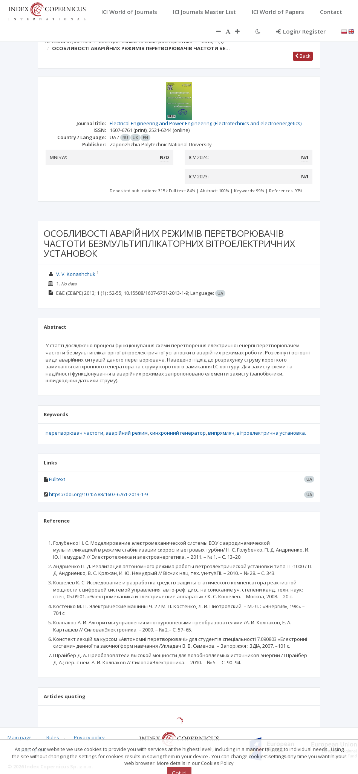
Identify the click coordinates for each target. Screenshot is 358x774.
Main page (20, 737)
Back (303, 55)
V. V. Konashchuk (75, 274)
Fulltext (57, 479)
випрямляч (221, 432)
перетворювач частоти (74, 432)
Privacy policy (89, 737)
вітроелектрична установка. (271, 432)
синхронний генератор (178, 432)
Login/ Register (301, 31)
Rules (52, 737)
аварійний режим (127, 432)
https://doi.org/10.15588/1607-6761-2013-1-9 (98, 494)
